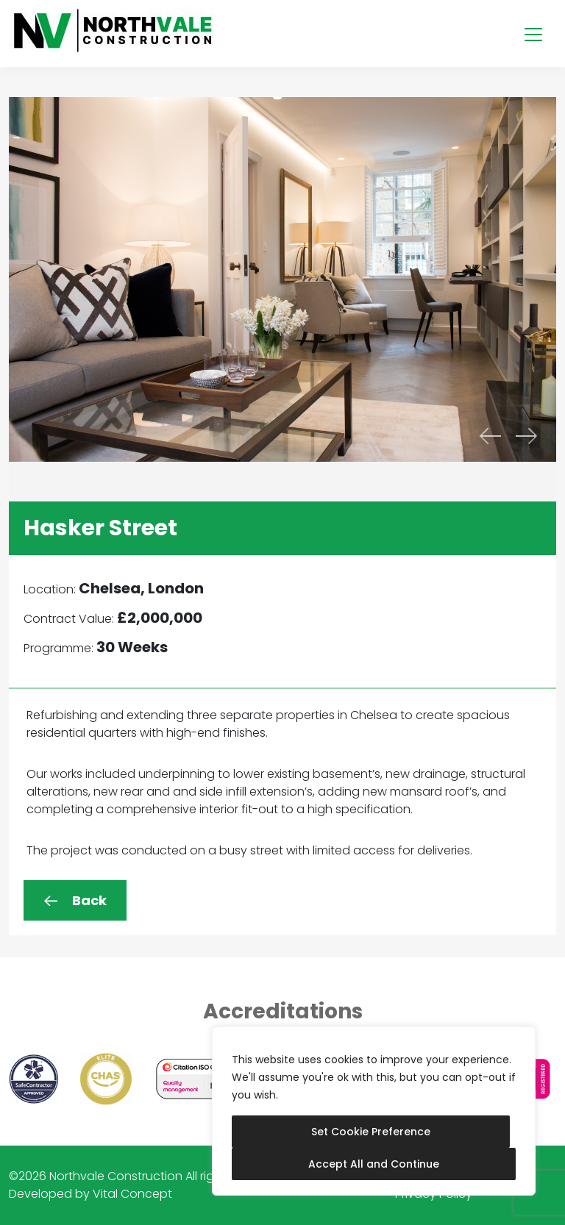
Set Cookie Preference (370, 1131)
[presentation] (490, 436)
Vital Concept (132, 1193)
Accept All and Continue (373, 1164)
